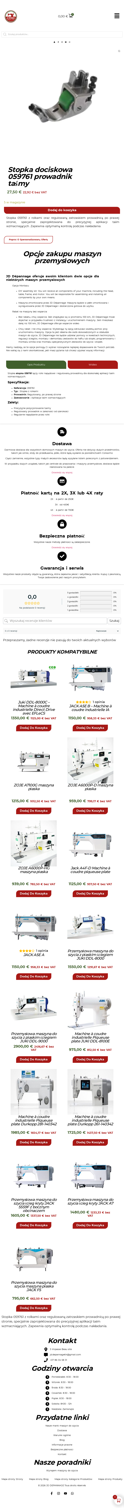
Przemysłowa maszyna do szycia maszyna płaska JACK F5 (34, 1293)
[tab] (36, 371)
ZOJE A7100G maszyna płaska (34, 794)
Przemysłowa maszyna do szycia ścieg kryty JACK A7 (90, 1208)
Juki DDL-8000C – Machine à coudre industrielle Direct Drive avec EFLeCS (34, 714)
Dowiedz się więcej (62, 480)
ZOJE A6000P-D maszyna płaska (90, 794)
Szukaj (114, 627)
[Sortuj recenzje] (107, 638)
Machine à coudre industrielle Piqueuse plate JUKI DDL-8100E (90, 1044)
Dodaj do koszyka (62, 217)
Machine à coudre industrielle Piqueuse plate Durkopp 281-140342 (33, 1127)
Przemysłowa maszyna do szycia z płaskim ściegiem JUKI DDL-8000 (90, 961)
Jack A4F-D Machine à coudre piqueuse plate (90, 877)
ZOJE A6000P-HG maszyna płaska (33, 877)
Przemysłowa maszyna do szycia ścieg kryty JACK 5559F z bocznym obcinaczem (34, 1212)
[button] (33, 735)
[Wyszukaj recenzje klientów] (55, 628)
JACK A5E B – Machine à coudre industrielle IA (90, 715)
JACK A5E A (33, 962)
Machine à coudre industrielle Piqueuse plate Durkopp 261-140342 (90, 1127)
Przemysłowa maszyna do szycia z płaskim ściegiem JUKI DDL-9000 (34, 1044)
